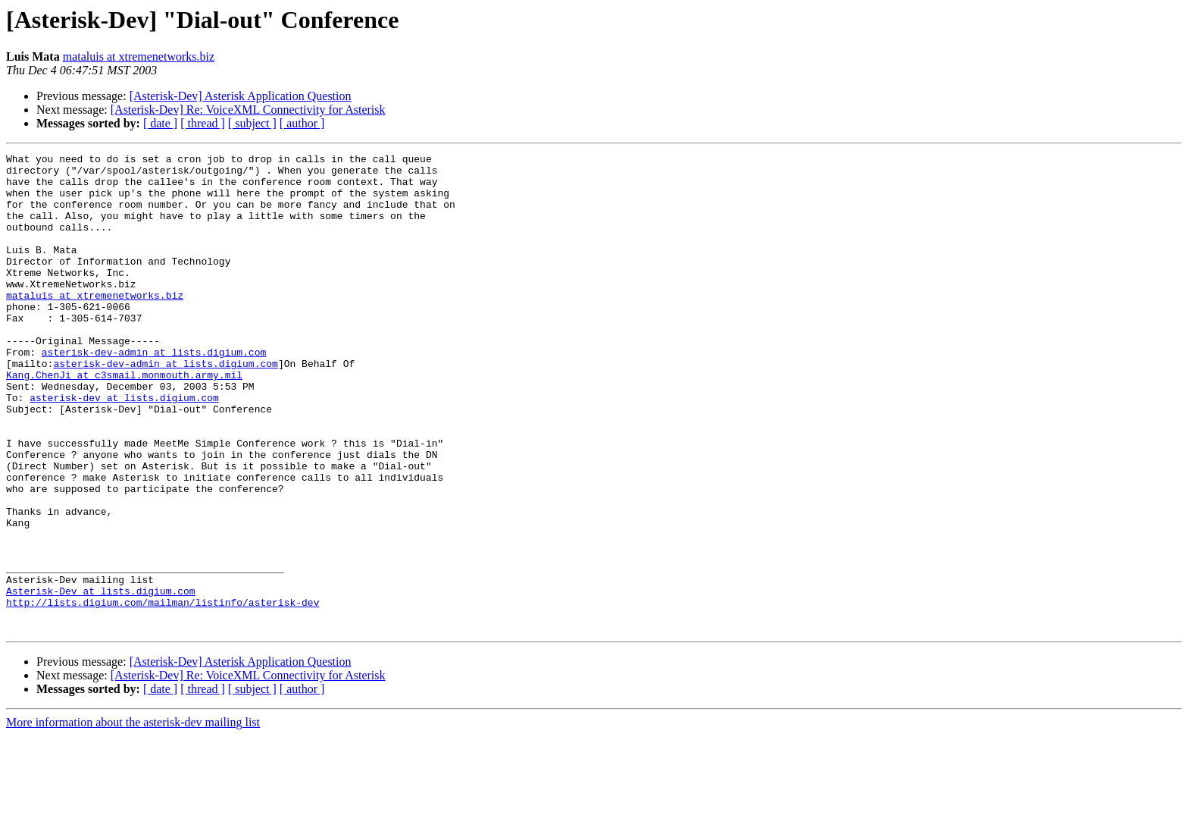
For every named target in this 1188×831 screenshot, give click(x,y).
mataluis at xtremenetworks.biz (138, 56)
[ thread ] (202, 123)
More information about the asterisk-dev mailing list (133, 817)
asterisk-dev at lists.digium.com (124, 447)
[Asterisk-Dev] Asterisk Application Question (241, 95)
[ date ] (160, 123)
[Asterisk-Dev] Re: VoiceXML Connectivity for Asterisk (248, 109)
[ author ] (302, 123)
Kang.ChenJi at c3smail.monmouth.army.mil (124, 420)
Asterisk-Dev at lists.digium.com (100, 679)
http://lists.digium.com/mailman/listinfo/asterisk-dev (162, 693)
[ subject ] (252, 123)
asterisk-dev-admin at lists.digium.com (154, 393)
